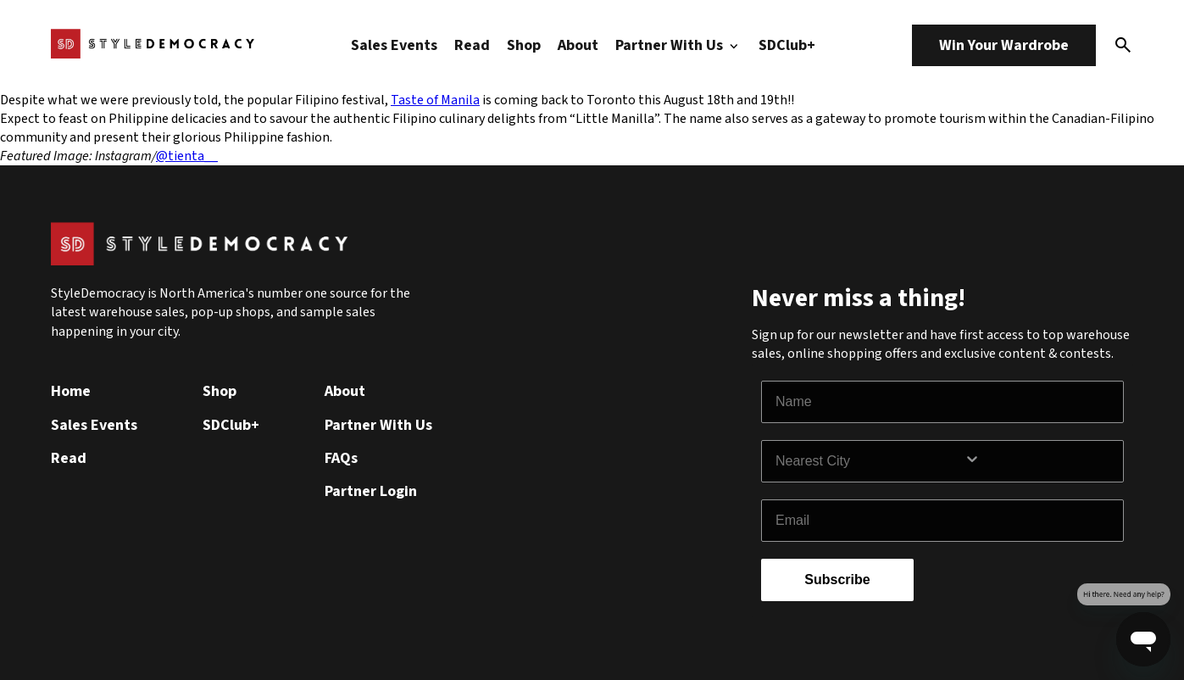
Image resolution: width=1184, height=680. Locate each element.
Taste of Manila (435, 100)
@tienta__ (187, 156)
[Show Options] (1040, 461)
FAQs (341, 458)
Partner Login (371, 491)
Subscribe (837, 579)
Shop (524, 45)
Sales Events (394, 45)
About (578, 45)
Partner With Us (678, 45)
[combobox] (869, 461)
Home (71, 391)
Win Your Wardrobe (1004, 45)
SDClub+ (787, 45)
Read (472, 45)
